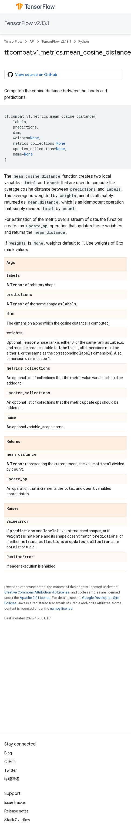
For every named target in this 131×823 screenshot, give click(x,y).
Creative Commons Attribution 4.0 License (36, 592)
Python (83, 41)
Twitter (10, 770)
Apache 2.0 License (35, 598)
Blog (8, 753)
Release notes (16, 811)
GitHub (10, 762)
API (32, 41)
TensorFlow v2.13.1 (26, 23)
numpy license (61, 608)
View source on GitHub (32, 74)
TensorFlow (13, 41)
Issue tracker (15, 802)
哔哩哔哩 (11, 779)
